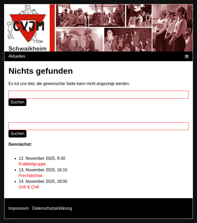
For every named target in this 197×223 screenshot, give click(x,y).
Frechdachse (31, 175)
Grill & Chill (29, 187)
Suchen (17, 102)
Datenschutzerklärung (52, 208)
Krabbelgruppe (32, 164)
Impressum (18, 208)
